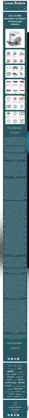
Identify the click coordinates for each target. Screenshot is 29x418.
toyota (9, 379)
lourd (10, 371)
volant (13, 386)
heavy (20, 379)
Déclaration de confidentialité (15, 407)
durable (16, 372)
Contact (15, 404)
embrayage (11, 382)
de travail (17, 396)
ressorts (10, 396)
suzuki (10, 366)
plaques (10, 376)
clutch (8, 385)
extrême (15, 380)
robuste (11, 394)
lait (23, 374)
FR (16, 412)
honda (23, 391)
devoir (21, 382)
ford (24, 386)
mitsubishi (19, 377)
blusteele (18, 388)
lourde (8, 374)
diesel (21, 372)
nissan (17, 391)
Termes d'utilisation (15, 409)
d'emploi (18, 386)
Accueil (15, 402)
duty (20, 368)
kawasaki (7, 391)
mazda (22, 396)
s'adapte (15, 366)
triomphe (10, 368)
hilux (19, 374)
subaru (12, 391)
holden (20, 366)
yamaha (9, 389)
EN (14, 412)
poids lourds (19, 394)
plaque (14, 374)
